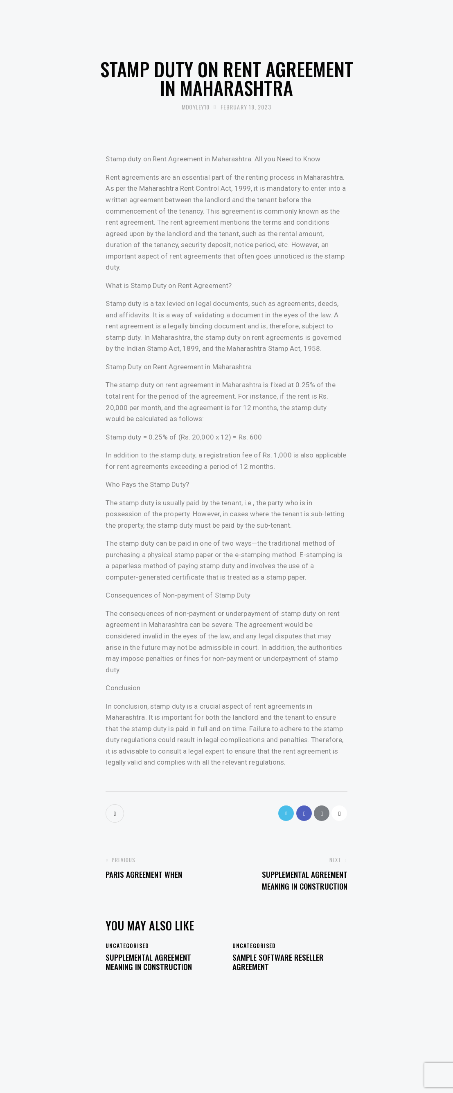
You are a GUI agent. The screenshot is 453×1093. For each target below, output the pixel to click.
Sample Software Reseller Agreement (282, 966)
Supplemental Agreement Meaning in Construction (153, 966)
